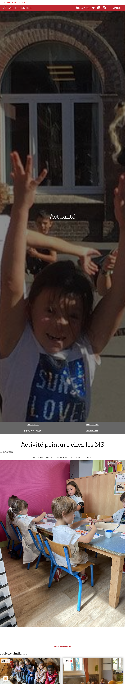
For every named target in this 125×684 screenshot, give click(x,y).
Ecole (7, 660)
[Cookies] (5, 679)
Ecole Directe (10, 2)
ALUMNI (22, 2)
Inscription (92, 431)
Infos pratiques (32, 431)
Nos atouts (92, 425)
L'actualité (33, 425)
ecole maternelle (62, 647)
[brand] (17, 8)
